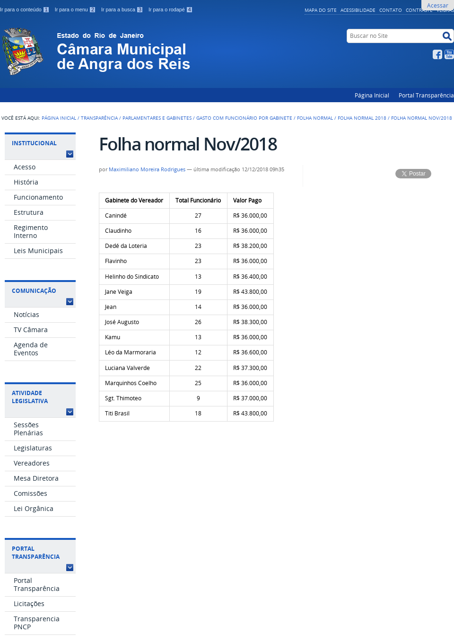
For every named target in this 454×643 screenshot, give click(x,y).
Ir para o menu (76, 9)
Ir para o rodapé (170, 9)
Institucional (34, 143)
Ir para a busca (123, 9)
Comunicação (34, 291)
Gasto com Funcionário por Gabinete (244, 118)
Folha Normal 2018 (362, 118)
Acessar (437, 5)
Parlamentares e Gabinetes (157, 118)
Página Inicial (372, 95)
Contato (390, 10)
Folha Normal (315, 118)
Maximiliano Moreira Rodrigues (147, 169)
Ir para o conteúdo (25, 9)
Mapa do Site (321, 10)
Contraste (419, 10)
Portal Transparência (426, 95)
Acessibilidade (357, 10)
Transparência (99, 118)
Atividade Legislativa (30, 397)
